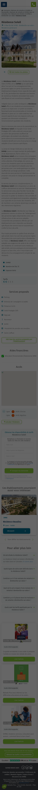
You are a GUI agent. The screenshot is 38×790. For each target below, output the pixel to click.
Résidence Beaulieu (12, 522)
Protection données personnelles (13, 772)
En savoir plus (28, 562)
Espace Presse (28, 774)
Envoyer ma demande (19, 471)
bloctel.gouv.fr (10, 478)
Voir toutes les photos (18, 72)
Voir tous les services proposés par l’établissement (19, 340)
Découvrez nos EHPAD (19, 777)
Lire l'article (19, 659)
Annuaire (7, 10)
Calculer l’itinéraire (12, 422)
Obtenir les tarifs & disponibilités (19, 755)
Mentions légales (16, 774)
